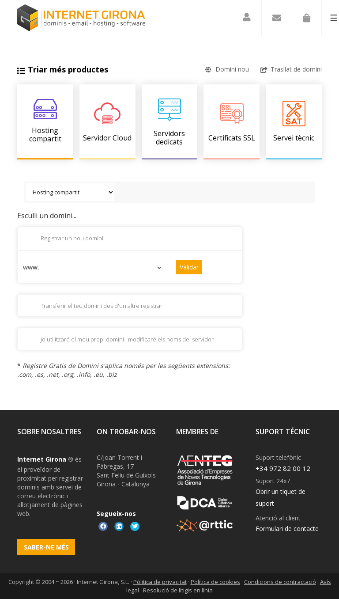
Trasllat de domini (291, 69)
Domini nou (227, 69)
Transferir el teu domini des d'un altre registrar (94, 306)
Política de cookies (215, 582)
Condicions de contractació (280, 582)
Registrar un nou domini (64, 239)
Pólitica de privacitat (160, 582)
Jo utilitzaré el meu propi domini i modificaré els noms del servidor (120, 340)
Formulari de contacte (287, 528)
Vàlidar (189, 267)
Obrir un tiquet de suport (280, 497)
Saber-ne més (46, 547)
